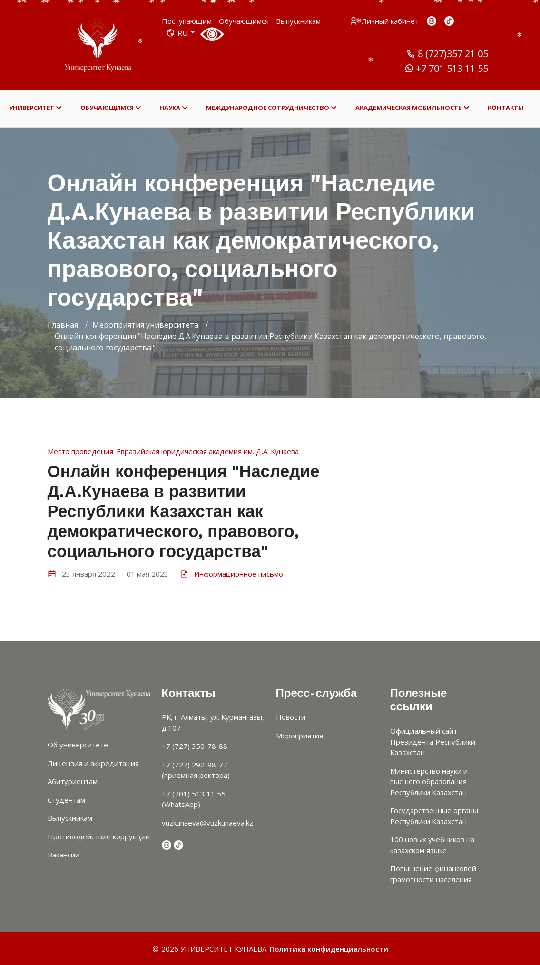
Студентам (66, 800)
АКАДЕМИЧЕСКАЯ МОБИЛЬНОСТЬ (412, 107)
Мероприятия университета (145, 324)
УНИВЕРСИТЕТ (35, 107)
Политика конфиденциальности (329, 949)
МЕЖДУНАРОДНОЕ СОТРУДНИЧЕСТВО (271, 107)
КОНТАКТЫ (505, 107)
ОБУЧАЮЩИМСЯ (110, 107)
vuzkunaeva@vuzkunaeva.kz (207, 822)
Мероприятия (299, 735)
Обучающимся (244, 21)
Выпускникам (298, 21)
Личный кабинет (385, 21)
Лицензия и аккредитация (93, 763)
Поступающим (187, 21)
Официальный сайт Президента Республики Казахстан (432, 741)
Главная (63, 324)
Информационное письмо (238, 573)
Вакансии (63, 854)
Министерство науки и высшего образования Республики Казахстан (429, 781)
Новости (290, 717)
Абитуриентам (73, 781)
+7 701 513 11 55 (446, 68)
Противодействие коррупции (99, 836)
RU (181, 33)
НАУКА (173, 107)
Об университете (78, 744)
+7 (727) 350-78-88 (194, 746)
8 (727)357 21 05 (447, 54)
